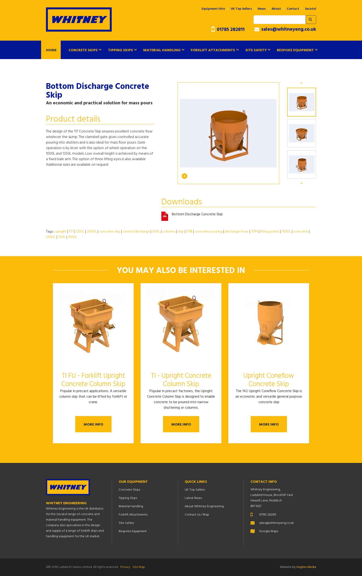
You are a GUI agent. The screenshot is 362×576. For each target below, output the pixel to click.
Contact (293, 9)
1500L (286, 232)
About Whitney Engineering (204, 506)
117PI (254, 232)
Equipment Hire (213, 9)
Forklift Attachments (213, 50)
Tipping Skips (120, 50)
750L (62, 237)
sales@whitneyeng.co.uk (285, 29)
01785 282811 (227, 29)
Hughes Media (306, 567)
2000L (92, 232)
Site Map (139, 567)
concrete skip (109, 232)
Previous (301, 82)
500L (156, 232)
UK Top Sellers (241, 9)
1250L (79, 232)
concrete (300, 232)
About (276, 9)
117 (71, 232)
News (262, 9)
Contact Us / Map (197, 514)
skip (181, 232)
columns (169, 232)
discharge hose (236, 232)
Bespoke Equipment (295, 50)
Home (51, 50)
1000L (72, 237)
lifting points (269, 232)
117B (189, 232)
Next (301, 183)
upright (60, 232)
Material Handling (162, 50)
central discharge (136, 232)
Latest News (193, 498)
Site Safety (256, 50)
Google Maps (268, 531)
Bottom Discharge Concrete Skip (197, 214)
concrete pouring (208, 232)
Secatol (310, 9)
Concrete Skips (83, 50)
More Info (93, 425)
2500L (51, 237)
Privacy (125, 567)
